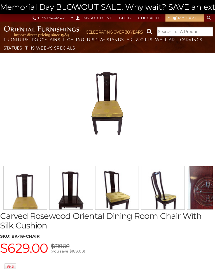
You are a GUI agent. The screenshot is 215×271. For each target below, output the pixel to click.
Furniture (16, 39)
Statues (13, 48)
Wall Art (166, 39)
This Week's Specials (50, 48)
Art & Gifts (139, 39)
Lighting (73, 39)
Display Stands (105, 39)
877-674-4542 (49, 18)
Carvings (191, 39)
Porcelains (46, 39)
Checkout (149, 18)
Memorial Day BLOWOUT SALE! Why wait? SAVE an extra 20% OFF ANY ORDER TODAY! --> (107, 7)
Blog (125, 18)
